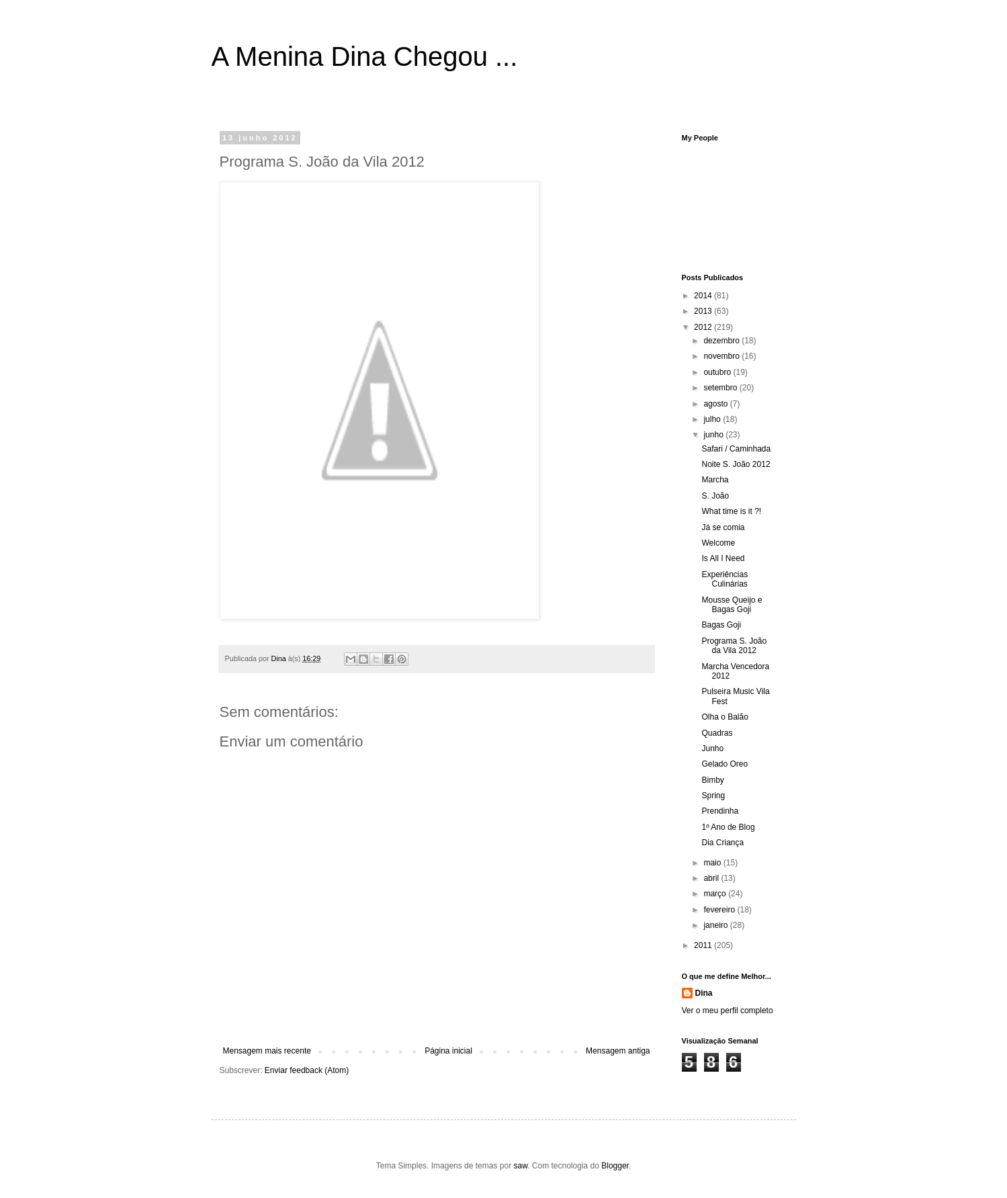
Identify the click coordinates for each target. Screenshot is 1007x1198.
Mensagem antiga (618, 1051)
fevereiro (720, 909)
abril (712, 878)
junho (714, 434)
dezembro (722, 340)
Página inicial (448, 1051)
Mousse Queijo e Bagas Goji (731, 604)
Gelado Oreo (724, 764)
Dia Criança (722, 842)
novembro (722, 356)
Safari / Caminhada (736, 449)
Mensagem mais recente (267, 1051)
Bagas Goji (721, 625)
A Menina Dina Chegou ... (365, 56)
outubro (718, 372)
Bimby (712, 780)
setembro (721, 387)
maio (713, 862)
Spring (713, 795)
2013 (704, 311)
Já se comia (722, 527)
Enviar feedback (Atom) (307, 1070)
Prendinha (719, 811)
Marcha (714, 479)
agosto (716, 404)
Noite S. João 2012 (735, 464)
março (715, 893)
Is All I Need (722, 558)
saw (520, 1165)
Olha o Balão (724, 717)
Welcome (718, 543)
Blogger (615, 1165)
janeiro (716, 925)
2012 (704, 327)
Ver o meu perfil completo (727, 1010)
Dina (704, 993)
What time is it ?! (731, 511)
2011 (704, 945)
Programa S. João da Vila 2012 (734, 645)
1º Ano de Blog (727, 827)
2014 (704, 295)
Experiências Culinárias (724, 579)
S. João (715, 496)
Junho (712, 748)
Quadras (716, 733)
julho (713, 419)
